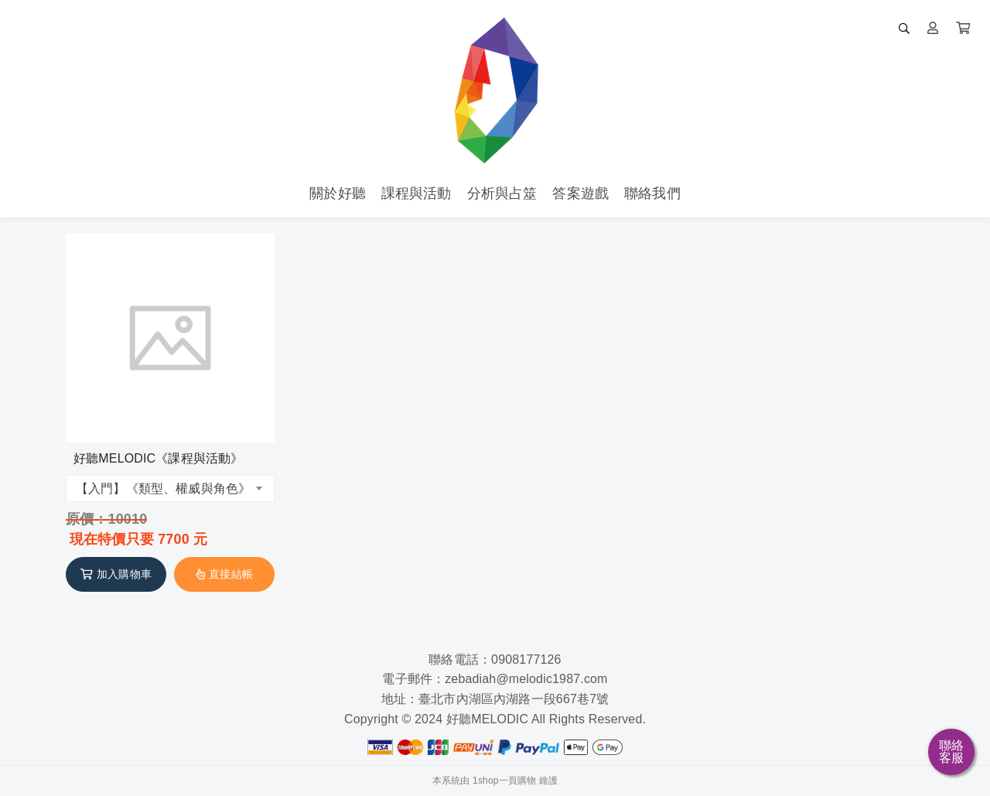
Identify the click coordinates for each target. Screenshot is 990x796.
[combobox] (170, 488)
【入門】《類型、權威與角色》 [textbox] (163, 488)
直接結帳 (224, 574)
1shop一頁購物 (504, 780)
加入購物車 (116, 574)
